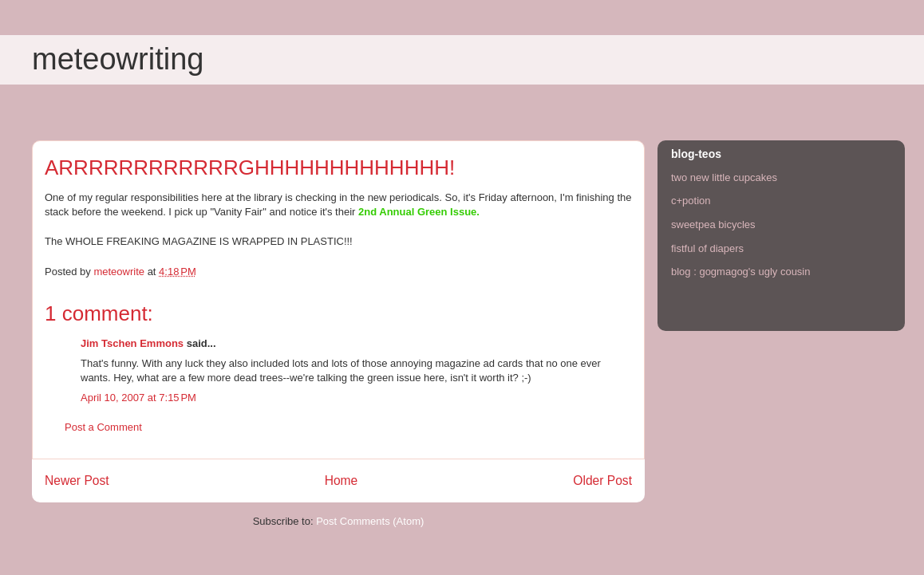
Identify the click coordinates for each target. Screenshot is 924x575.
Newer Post (77, 480)
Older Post (602, 480)
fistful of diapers (707, 248)
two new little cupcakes (724, 177)
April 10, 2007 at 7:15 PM (138, 398)
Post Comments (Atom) (370, 521)
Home (341, 480)
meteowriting (117, 59)
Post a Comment (103, 427)
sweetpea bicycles (713, 224)
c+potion (691, 201)
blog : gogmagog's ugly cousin (740, 272)
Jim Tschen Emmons (132, 343)
